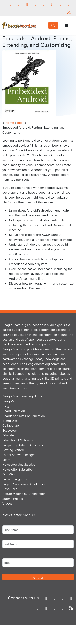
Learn (6, 459)
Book (20, 122)
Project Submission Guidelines (23, 484)
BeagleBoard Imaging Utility (22, 396)
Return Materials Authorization (24, 493)
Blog (5, 406)
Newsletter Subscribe (17, 469)
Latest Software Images (18, 454)
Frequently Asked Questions (22, 445)
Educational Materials (17, 440)
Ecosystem (10, 430)
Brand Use (9, 420)
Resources (9, 489)
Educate (8, 435)
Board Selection (13, 411)
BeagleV (8, 401)
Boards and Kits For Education (23, 415)
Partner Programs (14, 479)
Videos (7, 503)
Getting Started (13, 450)
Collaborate (10, 425)
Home (9, 122)
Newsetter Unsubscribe (18, 464)
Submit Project (12, 498)
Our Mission (10, 474)
